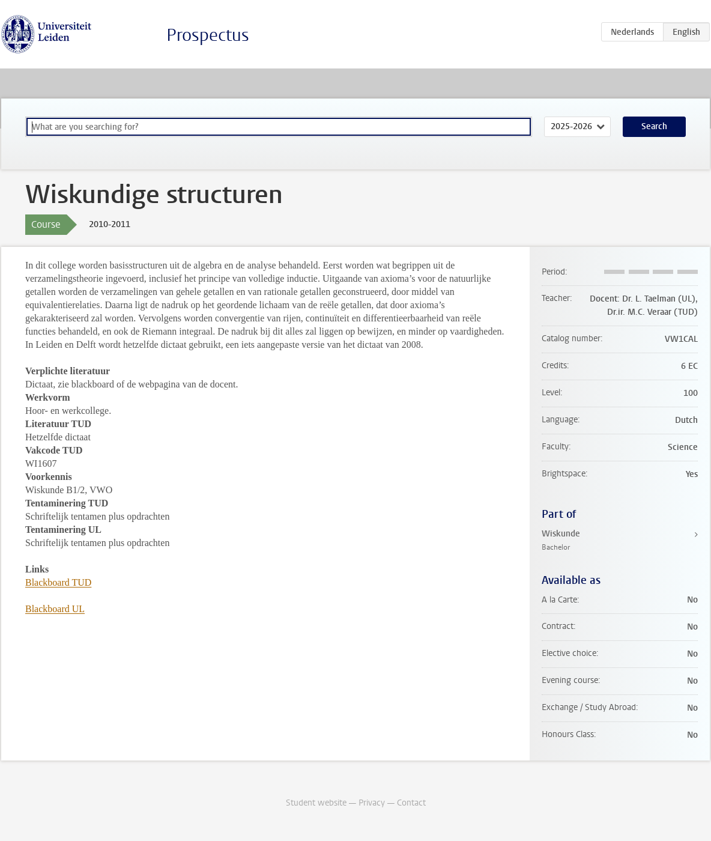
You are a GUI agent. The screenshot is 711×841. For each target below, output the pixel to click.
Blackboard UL (55, 609)
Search (654, 126)
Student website (316, 803)
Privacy (372, 803)
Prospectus (207, 35)
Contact (411, 803)
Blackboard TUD (58, 582)
